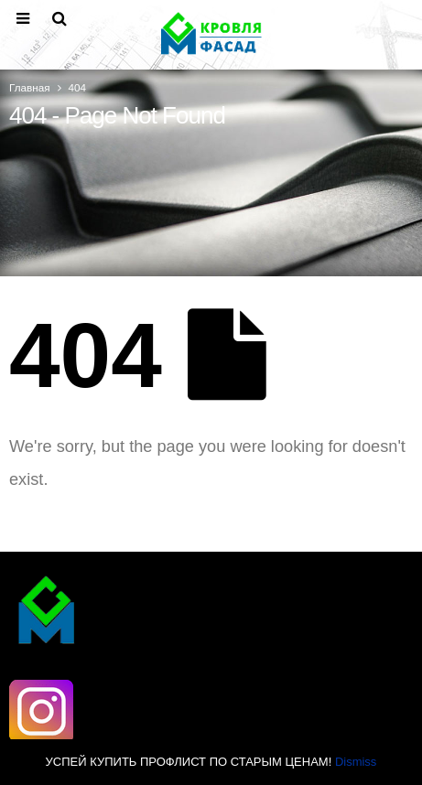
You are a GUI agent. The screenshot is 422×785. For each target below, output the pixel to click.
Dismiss (356, 762)
